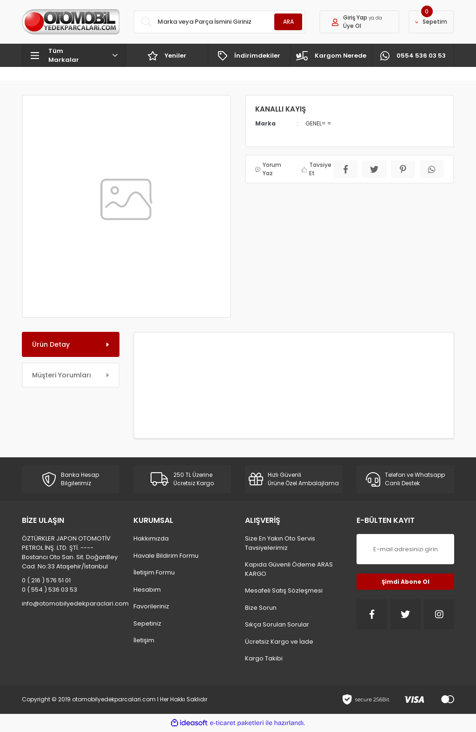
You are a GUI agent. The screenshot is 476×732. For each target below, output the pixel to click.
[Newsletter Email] (405, 549)
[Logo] (70, 21)
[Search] (219, 21)
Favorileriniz (151, 606)
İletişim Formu (154, 572)
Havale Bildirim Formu (165, 555)
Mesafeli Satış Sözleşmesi (284, 590)
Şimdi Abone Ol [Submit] (406, 582)
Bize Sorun (261, 607)
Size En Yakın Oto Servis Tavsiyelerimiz (280, 543)
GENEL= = (318, 123)
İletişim (143, 640)
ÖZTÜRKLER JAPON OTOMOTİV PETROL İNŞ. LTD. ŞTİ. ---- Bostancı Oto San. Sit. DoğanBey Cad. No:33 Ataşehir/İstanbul (70, 552)
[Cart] (431, 21)
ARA (288, 22)
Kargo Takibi (264, 658)
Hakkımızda (151, 538)
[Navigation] (74, 55)
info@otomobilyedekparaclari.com (70, 603)
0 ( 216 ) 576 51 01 (46, 580)
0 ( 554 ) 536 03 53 (49, 589)
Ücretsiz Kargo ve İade (279, 641)
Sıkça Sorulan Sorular (277, 624)
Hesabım (147, 589)
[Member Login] (359, 21)
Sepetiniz (147, 623)
